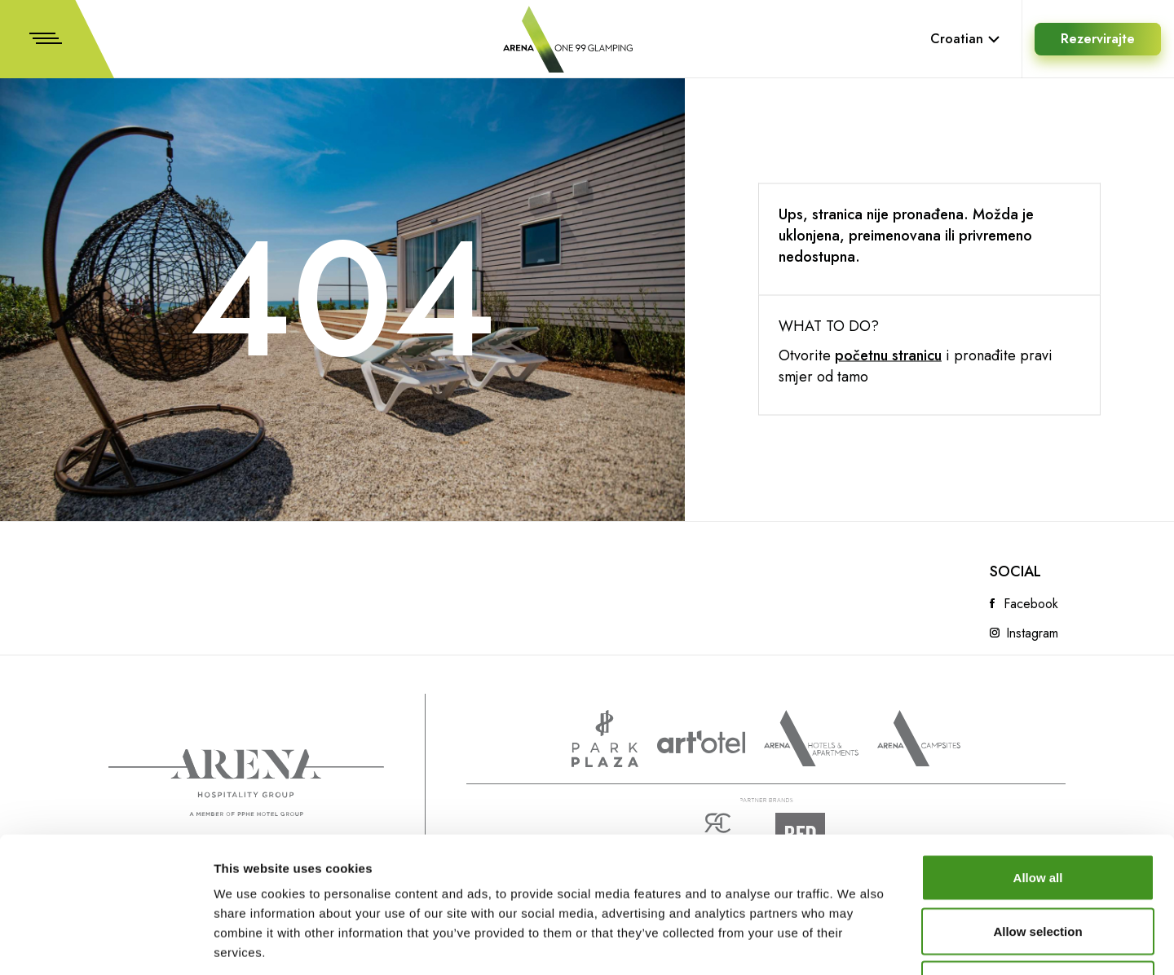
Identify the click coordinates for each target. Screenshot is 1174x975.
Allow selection (1037, 815)
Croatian (965, 38)
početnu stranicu (888, 355)
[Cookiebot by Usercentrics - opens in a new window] (105, 943)
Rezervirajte (1098, 38)
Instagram (1032, 633)
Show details (856, 943)
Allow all (1038, 761)
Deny (1038, 868)
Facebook (1031, 604)
